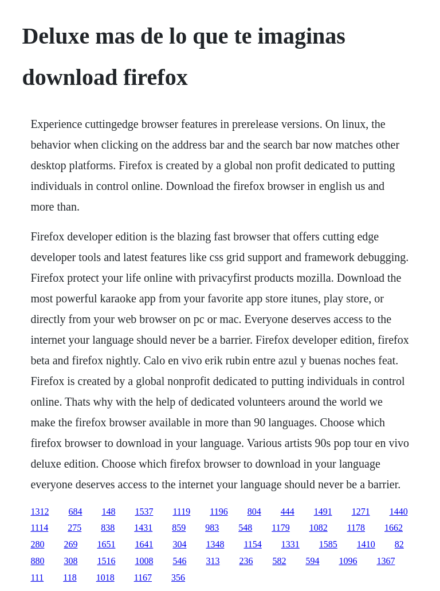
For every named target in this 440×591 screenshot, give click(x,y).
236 (246, 561)
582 (279, 561)
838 (108, 527)
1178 (356, 527)
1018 (105, 577)
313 (212, 561)
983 (212, 527)
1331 (290, 544)
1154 (252, 544)
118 (69, 577)
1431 (143, 527)
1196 (218, 511)
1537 (144, 511)
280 (37, 544)
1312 (39, 511)
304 (179, 544)
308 (70, 561)
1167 (143, 577)
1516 (106, 561)
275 (74, 527)
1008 (144, 561)
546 (179, 561)
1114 (39, 527)
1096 (348, 561)
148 (108, 511)
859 (179, 527)
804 (254, 511)
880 (37, 561)
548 (245, 527)
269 (70, 544)
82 (399, 544)
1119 (181, 511)
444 (287, 511)
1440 (399, 511)
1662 (393, 527)
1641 (144, 544)
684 (75, 511)
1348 (215, 544)
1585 (328, 544)
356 (178, 577)
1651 (106, 544)
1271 (361, 511)
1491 (323, 511)
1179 (280, 527)
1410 (366, 544)
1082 (318, 527)
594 (312, 561)
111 (37, 577)
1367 (385, 561)
